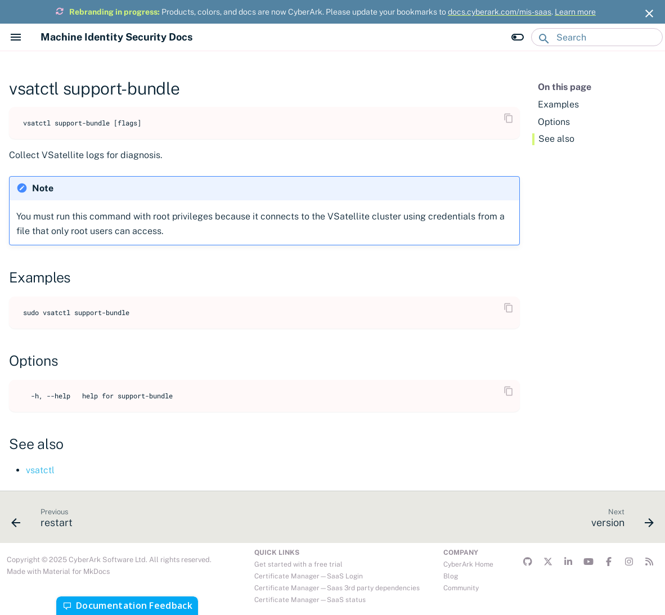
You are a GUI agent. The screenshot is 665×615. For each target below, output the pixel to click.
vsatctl (40, 470)
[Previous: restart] (45, 520)
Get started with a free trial (298, 564)
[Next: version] (619, 520)
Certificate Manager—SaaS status (310, 600)
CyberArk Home (468, 564)
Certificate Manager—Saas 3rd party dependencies (337, 588)
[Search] (597, 37)
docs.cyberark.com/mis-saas (499, 11)
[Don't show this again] (649, 13)
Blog (450, 576)
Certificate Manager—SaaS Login (308, 576)
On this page (564, 87)
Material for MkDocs (76, 571)
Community (461, 588)
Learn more (575, 11)
